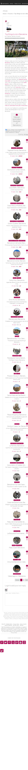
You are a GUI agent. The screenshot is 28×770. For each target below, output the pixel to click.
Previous (17, 580)
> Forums (10, 13)
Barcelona (22, 38)
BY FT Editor (12, 36)
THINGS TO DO (17, 3)
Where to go (13, 38)
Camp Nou (18, 87)
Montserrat (7, 93)
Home (4, 13)
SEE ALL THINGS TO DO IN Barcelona (16, 129)
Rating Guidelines (8, 625)
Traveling (7, 38)
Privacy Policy (16, 624)
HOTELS (11, 3)
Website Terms (9, 624)
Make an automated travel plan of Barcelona (17, 121)
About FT (3, 624)
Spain (18, 38)
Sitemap (21, 625)
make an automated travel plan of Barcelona (16, 105)
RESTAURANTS (5, 3)
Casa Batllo (8, 80)
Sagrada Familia (23, 79)
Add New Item (16, 625)
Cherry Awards (23, 624)
